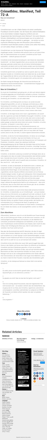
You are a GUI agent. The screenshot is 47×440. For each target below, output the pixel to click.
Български (5, 412)
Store (18, 3)
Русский (9, 407)
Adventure (7, 355)
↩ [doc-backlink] (30, 272)
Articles (4, 353)
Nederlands (5, 418)
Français (4, 405)
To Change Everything (7, 369)
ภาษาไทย (4, 425)
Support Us (42, 2)
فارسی (11, 417)
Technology (10, 360)
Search (21, 3)
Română (4, 421)
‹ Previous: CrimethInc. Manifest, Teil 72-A (14, 320)
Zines (3, 364)
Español (8, 402)
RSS (6, 353)
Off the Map (8, 387)
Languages (26, 3)
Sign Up (42, 362)
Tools (10, 3)
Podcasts (14, 3)
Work (12, 379)
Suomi (3, 410)
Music (7, 368)
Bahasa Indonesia (6, 413)
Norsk (8, 430)
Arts (3, 355)
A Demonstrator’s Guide (7, 361)
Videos (3, 368)
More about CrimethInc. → (25, 377)
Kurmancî (4, 430)
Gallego (10, 428)
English (3, 25)
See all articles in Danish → (7, 5)
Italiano (4, 404)
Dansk (8, 423)
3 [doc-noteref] (12, 204)
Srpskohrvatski (5, 420)
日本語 (7, 410)
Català (3, 428)
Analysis (4, 356)
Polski (3, 408)
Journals (7, 364)
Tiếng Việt (7, 426)
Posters (4, 366)
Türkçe (7, 417)
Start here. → (25, 385)
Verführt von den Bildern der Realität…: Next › (32, 320)
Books (2, 3)
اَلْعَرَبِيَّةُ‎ (8, 421)
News (5, 360)
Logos (10, 368)
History (7, 358)
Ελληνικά (8, 408)
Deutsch (8, 404)
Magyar (4, 417)
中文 (9, 412)
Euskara (8, 415)
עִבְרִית (11, 423)
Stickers (8, 366)
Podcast (4, 389)
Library (6, 3)
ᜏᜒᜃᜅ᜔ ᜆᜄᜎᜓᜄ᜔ (5, 431)
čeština (4, 415)
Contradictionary (6, 379)
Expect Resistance (6, 381)
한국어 (11, 420)
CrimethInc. (5, 2)
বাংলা (11, 421)
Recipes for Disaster (7, 382)
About (31, 3)
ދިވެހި (6, 428)
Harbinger (4, 23)
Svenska (4, 423)
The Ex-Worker (5, 391)
